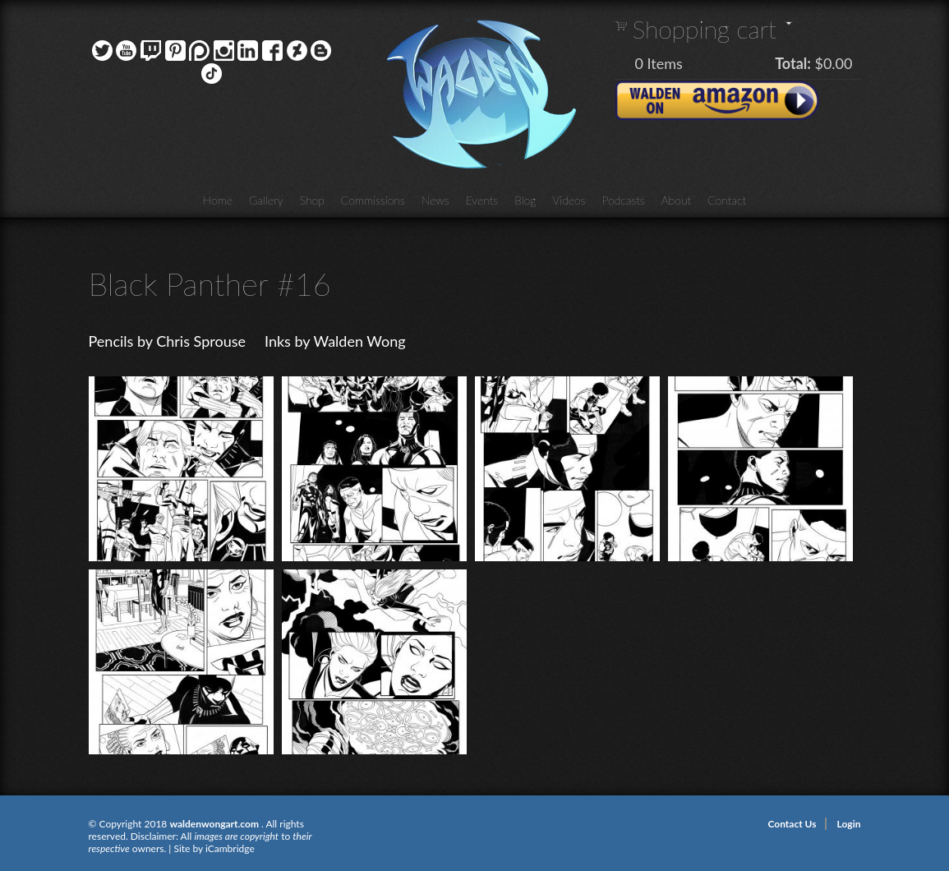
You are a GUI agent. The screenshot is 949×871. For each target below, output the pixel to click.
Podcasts (623, 200)
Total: (793, 63)
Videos (568, 200)
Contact (726, 200)
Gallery (266, 200)
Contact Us (791, 824)
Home (218, 200)
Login (849, 824)
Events (482, 200)
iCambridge (230, 848)
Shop (312, 200)
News (435, 200)
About (676, 200)
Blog (525, 200)
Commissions (373, 200)
